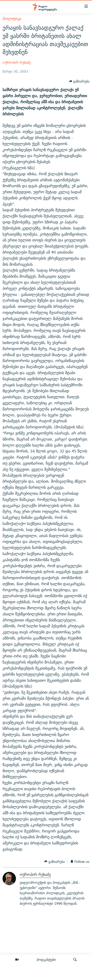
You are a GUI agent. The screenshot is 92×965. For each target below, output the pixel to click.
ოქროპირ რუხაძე (17, 62)
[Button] (79, 82)
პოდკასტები (46, 959)
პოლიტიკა (12, 18)
